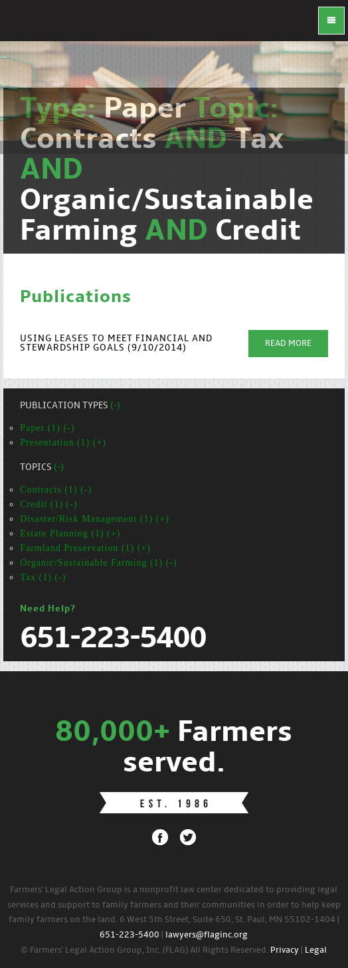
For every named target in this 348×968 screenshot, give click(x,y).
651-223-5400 (129, 935)
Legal (316, 950)
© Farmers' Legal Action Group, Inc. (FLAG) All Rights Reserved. (144, 950)
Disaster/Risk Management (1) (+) (94, 519)
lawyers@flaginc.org (206, 935)
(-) (115, 406)
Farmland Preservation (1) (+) (85, 548)
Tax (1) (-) (43, 577)
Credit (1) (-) (48, 504)
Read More (288, 343)
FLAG (26, 26)
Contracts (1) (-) (56, 490)
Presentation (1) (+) (63, 442)
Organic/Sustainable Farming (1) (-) (98, 563)
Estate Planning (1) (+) (70, 533)
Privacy (284, 950)
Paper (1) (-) (47, 428)
